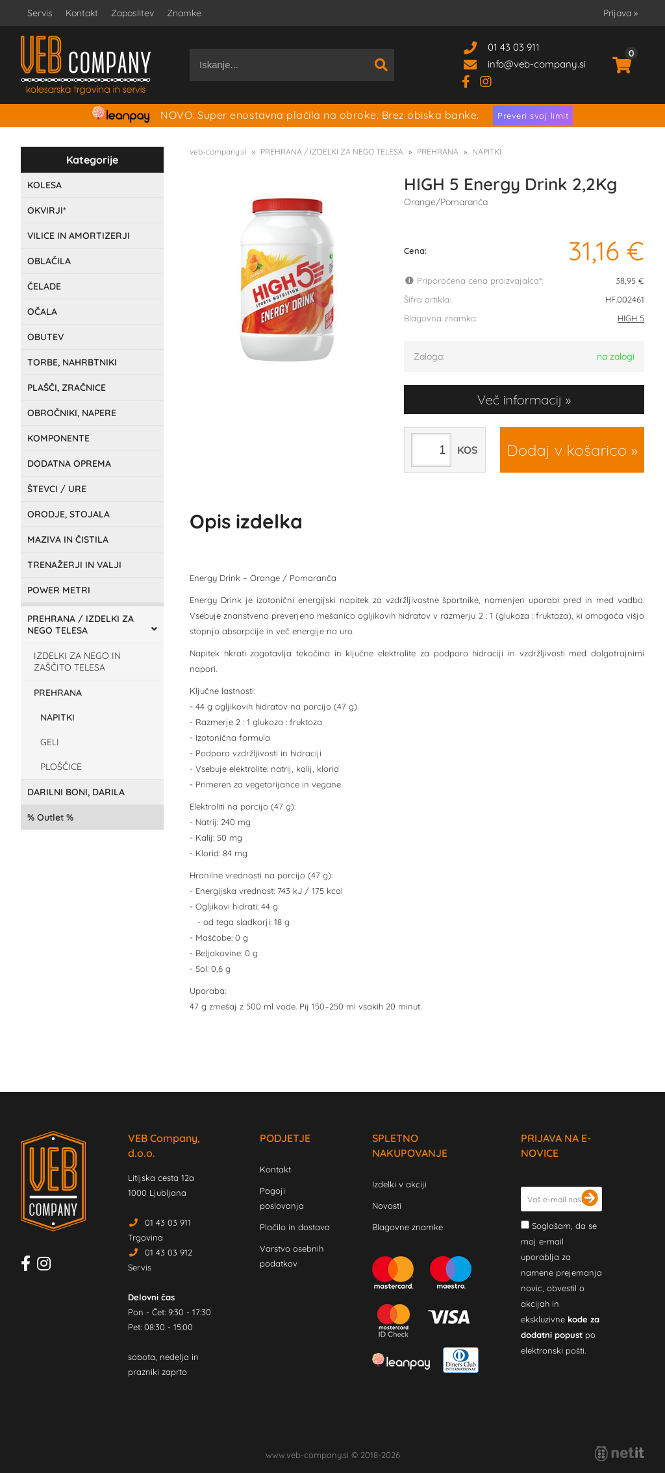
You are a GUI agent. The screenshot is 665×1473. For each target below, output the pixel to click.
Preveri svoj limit (532, 115)
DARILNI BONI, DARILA (76, 792)
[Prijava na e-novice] (589, 1199)
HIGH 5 (631, 318)
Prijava (620, 13)
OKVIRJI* (46, 210)
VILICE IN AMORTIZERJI (78, 235)
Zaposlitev (132, 13)
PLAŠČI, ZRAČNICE (66, 387)
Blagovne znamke (407, 1227)
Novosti (386, 1205)
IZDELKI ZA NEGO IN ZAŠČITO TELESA (77, 661)
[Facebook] (471, 81)
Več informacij (519, 399)
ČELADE (44, 286)
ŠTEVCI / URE (56, 489)
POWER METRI (58, 590)
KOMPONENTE (58, 438)
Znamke (184, 13)
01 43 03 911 (514, 47)
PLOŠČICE (61, 767)
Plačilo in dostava (295, 1227)
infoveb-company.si (537, 64)
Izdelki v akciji (399, 1184)
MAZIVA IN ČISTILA (67, 539)
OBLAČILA (49, 261)
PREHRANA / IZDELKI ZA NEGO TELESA (80, 624)
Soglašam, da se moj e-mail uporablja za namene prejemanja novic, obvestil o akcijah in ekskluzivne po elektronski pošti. (561, 1287)
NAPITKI (57, 717)
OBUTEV (45, 337)
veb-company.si (218, 151)
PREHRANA (58, 693)
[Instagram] (490, 81)
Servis (40, 13)
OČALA (42, 311)
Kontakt (82, 13)
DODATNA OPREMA (69, 463)
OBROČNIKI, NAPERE (71, 413)
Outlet (50, 817)
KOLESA (44, 185)
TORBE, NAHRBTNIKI (72, 362)
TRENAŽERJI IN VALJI (74, 565)
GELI (49, 742)
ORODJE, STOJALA (68, 514)
